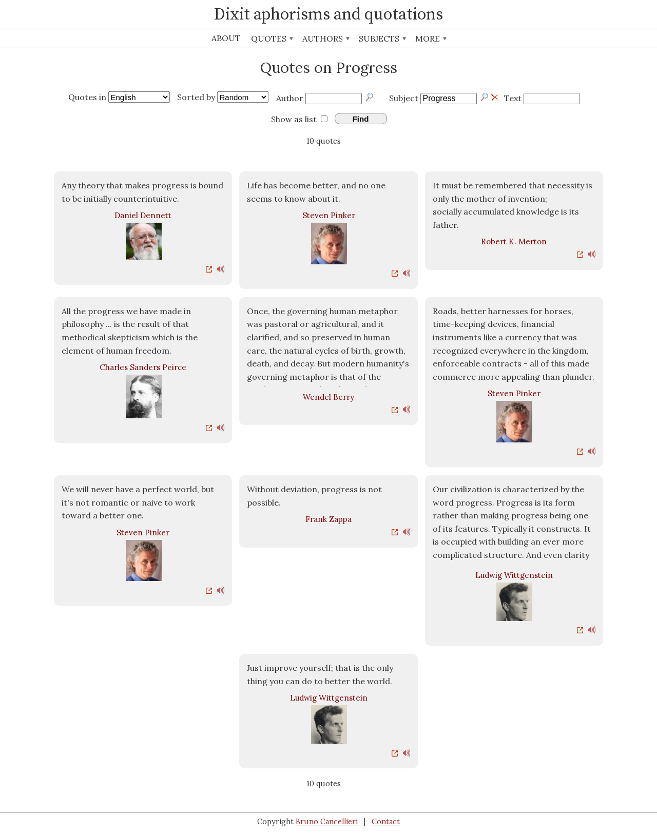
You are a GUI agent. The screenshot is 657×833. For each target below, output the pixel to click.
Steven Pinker (328, 215)
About (226, 38)
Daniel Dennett (142, 215)
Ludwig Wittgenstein (514, 575)
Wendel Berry (328, 397)
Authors (326, 38)
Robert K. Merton (514, 241)
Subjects (382, 38)
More (431, 38)
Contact (386, 821)
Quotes (272, 38)
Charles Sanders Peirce (143, 367)
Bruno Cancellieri (327, 821)
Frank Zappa (328, 519)
